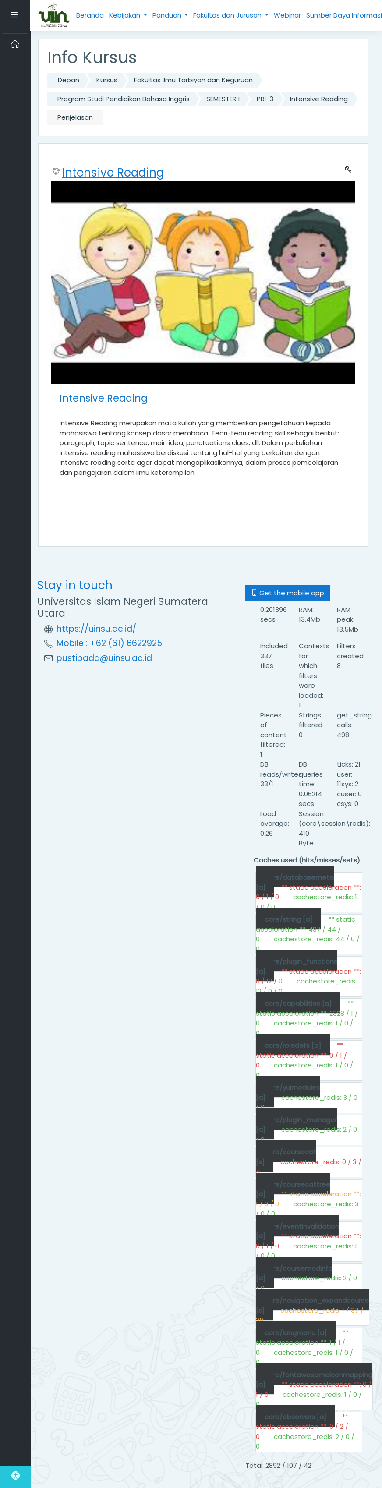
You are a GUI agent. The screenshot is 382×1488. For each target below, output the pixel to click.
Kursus (106, 80)
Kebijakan (125, 15)
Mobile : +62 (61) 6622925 (109, 643)
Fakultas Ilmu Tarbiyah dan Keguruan (193, 80)
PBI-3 (265, 98)
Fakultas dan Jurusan (228, 15)
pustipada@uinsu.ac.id (104, 658)
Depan (68, 80)
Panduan (167, 15)
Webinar (287, 15)
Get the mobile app (287, 592)
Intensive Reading (319, 98)
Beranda (90, 15)
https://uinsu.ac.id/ (96, 629)
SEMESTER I (223, 98)
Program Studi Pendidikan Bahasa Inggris (123, 98)
